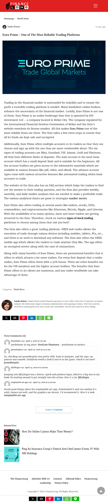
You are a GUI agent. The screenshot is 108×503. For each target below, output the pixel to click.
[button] (6, 318)
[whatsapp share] (41, 319)
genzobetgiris (11, 362)
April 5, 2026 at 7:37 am (36, 341)
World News (23, 18)
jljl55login (83, 377)
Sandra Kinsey (13, 26)
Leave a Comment (54, 410)
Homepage (9, 18)
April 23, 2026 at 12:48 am (36, 367)
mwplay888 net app (15, 395)
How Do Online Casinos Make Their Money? (47, 431)
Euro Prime (77, 128)
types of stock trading (80, 218)
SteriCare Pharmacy (48, 344)
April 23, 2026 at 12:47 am (39, 350)
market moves (78, 198)
